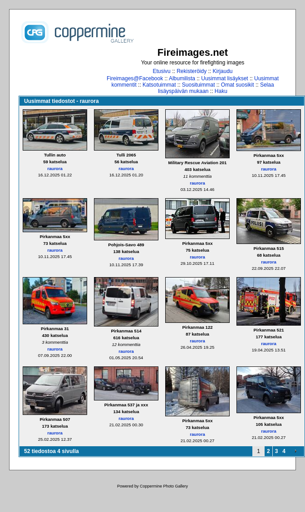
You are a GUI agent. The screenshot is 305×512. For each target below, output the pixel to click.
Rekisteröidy (192, 71)
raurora (55, 168)
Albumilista (182, 78)
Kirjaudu (223, 71)
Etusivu (161, 71)
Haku (221, 91)
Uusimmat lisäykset (224, 78)
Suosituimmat (198, 85)
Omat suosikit (237, 85)
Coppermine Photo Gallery (164, 486)
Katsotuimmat (159, 85)
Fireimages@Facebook (135, 78)
